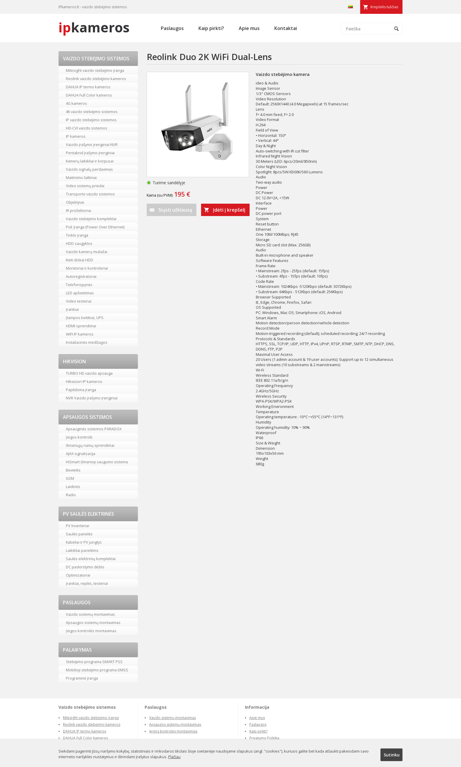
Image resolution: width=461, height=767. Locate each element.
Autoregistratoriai (81, 276)
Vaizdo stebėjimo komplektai (91, 218)
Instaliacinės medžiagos (86, 342)
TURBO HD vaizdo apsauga (89, 373)
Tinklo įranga (77, 235)
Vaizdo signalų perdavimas (89, 169)
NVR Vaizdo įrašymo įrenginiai (92, 398)
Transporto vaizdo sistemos (90, 194)
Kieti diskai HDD (79, 260)
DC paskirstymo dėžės (85, 567)
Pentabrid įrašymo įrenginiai (90, 152)
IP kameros (76, 136)
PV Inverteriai (77, 525)
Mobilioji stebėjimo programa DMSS (97, 670)
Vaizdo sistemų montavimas (90, 614)
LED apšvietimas (80, 292)
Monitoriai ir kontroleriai (87, 268)
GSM (70, 478)
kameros (94, 27)
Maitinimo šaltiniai (81, 177)
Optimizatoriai (78, 575)
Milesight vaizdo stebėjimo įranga (95, 70)
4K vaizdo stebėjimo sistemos (92, 111)
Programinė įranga (82, 678)
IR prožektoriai (78, 210)
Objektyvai (75, 202)
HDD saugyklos (79, 243)
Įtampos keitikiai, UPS (84, 317)
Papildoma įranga (81, 389)
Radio (71, 494)
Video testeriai (78, 301)
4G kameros (76, 103)
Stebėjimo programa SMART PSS (94, 661)
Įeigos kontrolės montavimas (91, 630)
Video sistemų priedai (85, 185)
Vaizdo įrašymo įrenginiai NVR (92, 144)
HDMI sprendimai (81, 325)
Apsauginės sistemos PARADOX (93, 428)
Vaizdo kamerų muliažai (86, 251)
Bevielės (73, 470)
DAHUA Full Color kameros (89, 95)
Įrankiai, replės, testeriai (87, 583)
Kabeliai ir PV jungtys (84, 542)
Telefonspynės (79, 284)
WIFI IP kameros (79, 334)
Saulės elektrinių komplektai (91, 558)
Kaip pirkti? (211, 28)
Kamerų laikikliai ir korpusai (89, 161)
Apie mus (249, 28)
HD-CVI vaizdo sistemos (86, 128)
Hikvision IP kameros (84, 381)
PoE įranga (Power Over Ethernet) (95, 227)
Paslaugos (172, 28)
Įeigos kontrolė (79, 437)
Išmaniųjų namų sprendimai (90, 445)
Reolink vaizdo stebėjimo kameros (96, 78)
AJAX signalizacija (80, 453)
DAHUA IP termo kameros (88, 86)
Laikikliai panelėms (82, 550)
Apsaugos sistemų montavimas (93, 622)
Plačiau (174, 756)
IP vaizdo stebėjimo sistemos (91, 119)
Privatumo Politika (264, 738)
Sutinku (392, 755)
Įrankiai (72, 309)
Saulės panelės (79, 534)
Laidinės (73, 486)
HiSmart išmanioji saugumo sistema (97, 461)
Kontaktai (285, 28)
